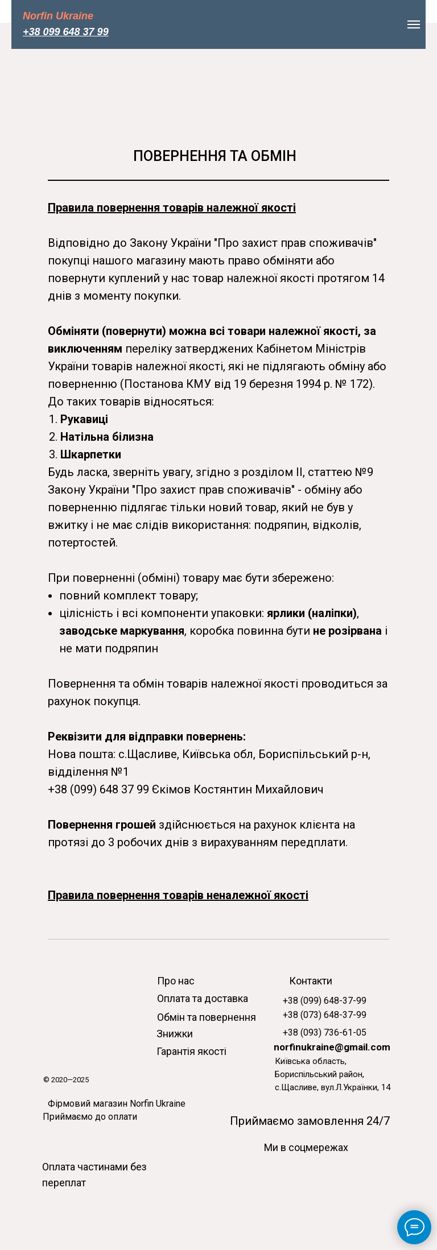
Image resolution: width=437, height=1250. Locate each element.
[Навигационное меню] (413, 24)
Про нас (176, 981)
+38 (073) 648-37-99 (324, 1014)
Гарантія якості (191, 1051)
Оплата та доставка (202, 998)
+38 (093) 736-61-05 (324, 1032)
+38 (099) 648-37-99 (324, 1000)
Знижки (174, 1034)
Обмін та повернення (206, 1017)
